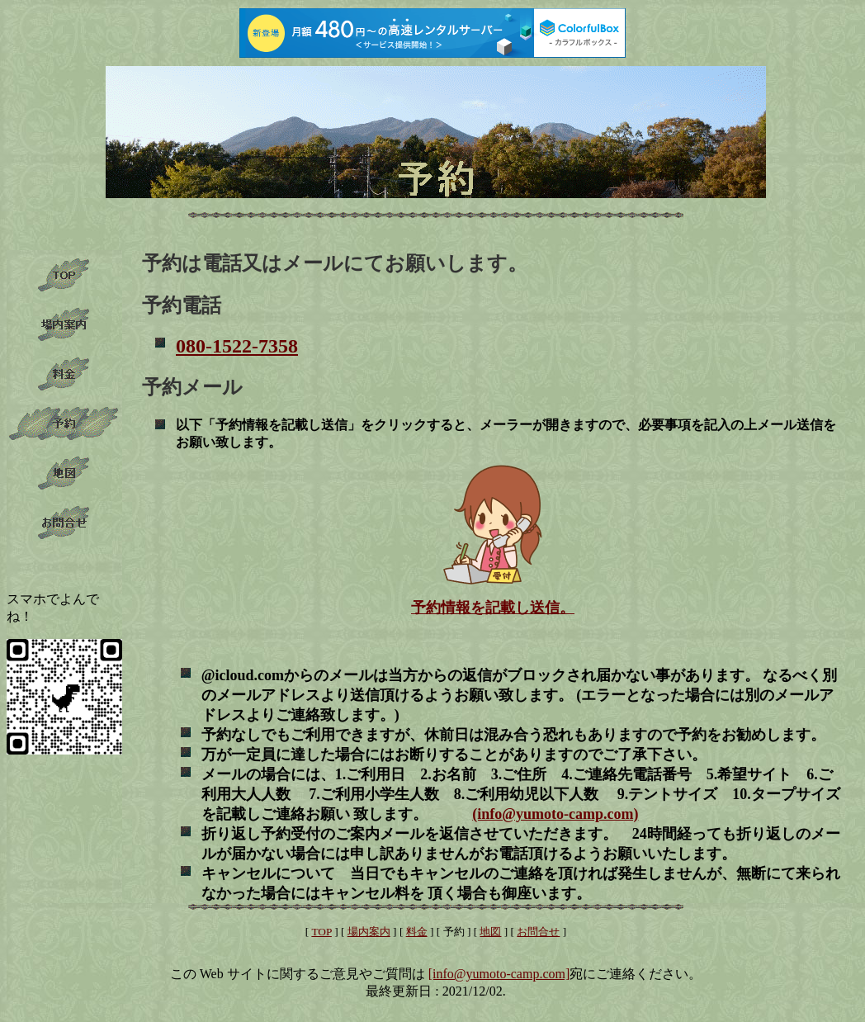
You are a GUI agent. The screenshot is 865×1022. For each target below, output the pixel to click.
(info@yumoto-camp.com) (555, 814)
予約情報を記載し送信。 (492, 607)
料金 (417, 931)
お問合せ (538, 931)
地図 (490, 931)
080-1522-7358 (237, 346)
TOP (321, 931)
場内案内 (368, 931)
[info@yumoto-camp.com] (499, 974)
